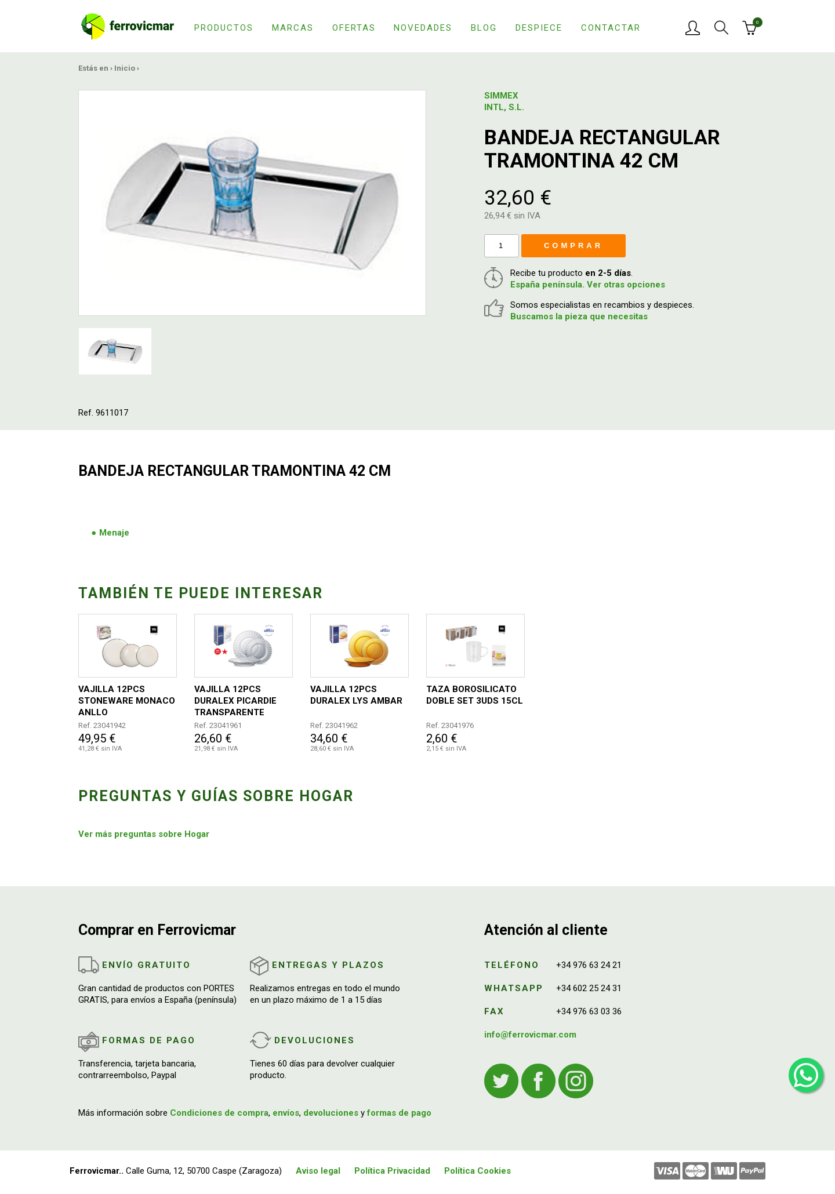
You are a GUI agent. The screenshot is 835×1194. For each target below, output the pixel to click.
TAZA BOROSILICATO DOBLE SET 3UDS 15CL (474, 695)
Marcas (293, 28)
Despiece (538, 28)
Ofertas (354, 28)
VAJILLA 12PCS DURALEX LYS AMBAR (356, 695)
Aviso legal (318, 1171)
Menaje (114, 532)
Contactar (611, 28)
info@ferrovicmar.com (530, 1034)
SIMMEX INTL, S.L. (504, 101)
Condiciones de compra (219, 1113)
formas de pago (399, 1113)
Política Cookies (477, 1171)
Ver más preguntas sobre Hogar (143, 834)
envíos (286, 1113)
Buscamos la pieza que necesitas (579, 316)
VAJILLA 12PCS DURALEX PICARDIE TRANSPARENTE (235, 701)
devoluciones (330, 1113)
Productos (223, 28)
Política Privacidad (392, 1171)
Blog (484, 28)
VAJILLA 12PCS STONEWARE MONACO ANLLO (126, 701)
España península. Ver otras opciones (587, 284)
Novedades (423, 28)
